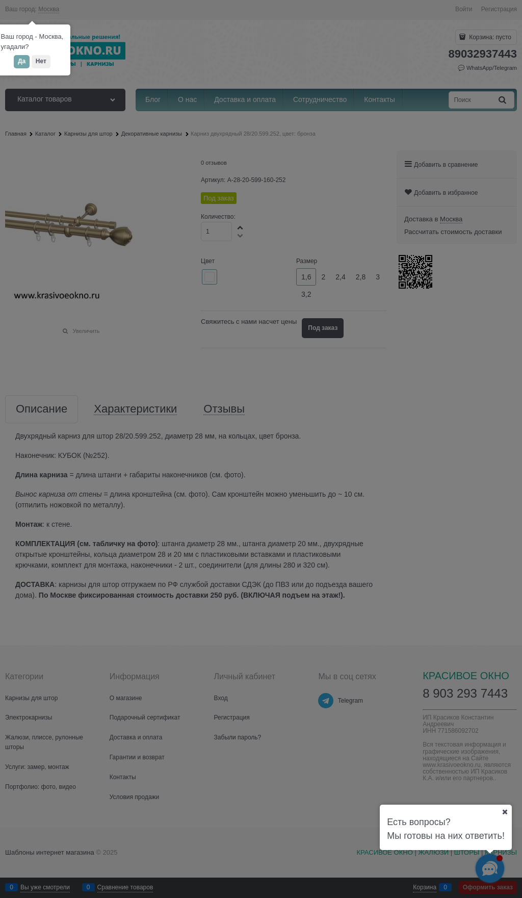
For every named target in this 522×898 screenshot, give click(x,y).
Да (21, 61)
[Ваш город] (505, 812)
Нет (41, 61)
